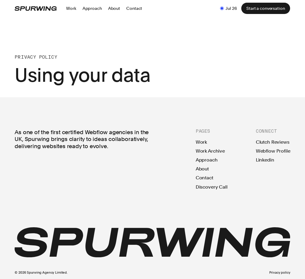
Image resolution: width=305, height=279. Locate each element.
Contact (204, 178)
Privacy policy (279, 273)
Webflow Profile (273, 151)
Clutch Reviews (273, 142)
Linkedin (265, 159)
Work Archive (210, 151)
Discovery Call (212, 186)
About (202, 169)
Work (201, 142)
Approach (207, 160)
